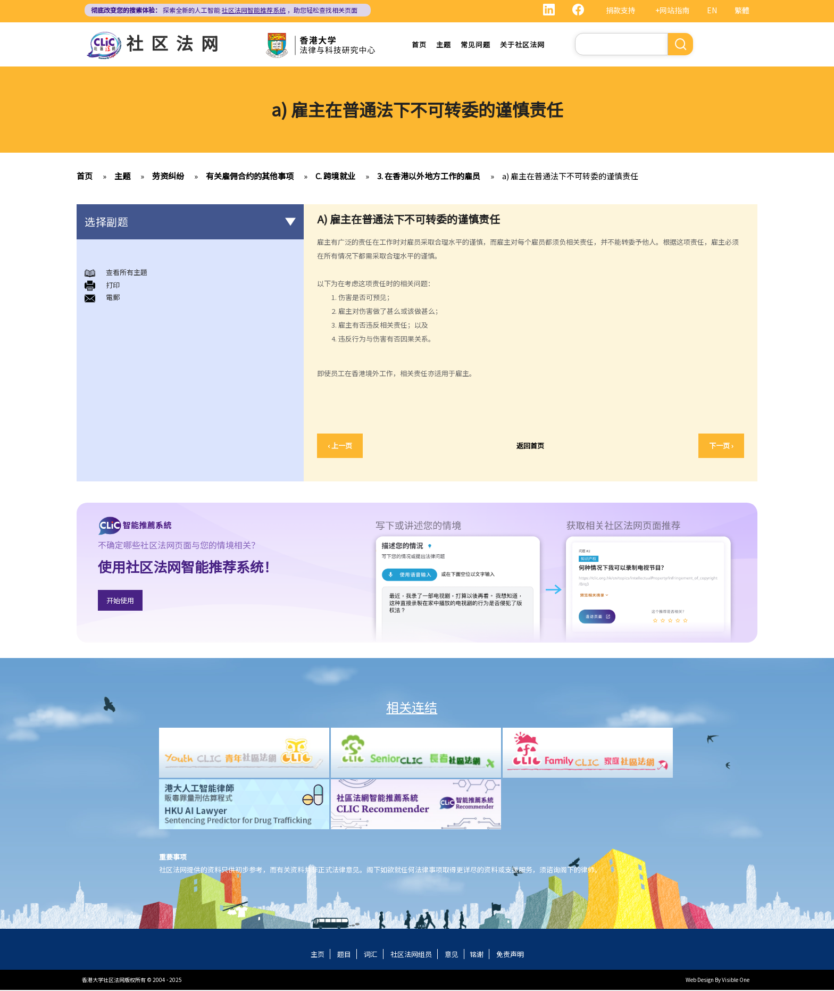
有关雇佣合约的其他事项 (250, 176)
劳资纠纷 (168, 176)
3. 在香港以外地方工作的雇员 (428, 176)
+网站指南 (672, 10)
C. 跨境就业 (335, 176)
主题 (443, 45)
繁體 (742, 10)
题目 (344, 955)
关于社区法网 (522, 45)
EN (712, 10)
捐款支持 (621, 10)
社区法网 (176, 42)
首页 (419, 45)
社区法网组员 (411, 955)
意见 (451, 955)
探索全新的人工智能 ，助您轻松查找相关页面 (224, 9)
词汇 (371, 955)
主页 (317, 955)
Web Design (700, 981)
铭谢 (476, 955)
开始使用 (120, 601)
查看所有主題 (126, 273)
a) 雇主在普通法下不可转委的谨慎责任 (570, 176)
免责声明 (510, 955)
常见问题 (475, 45)
